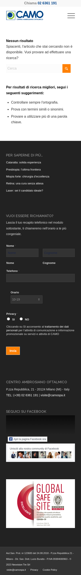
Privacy (12, 313)
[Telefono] (40, 278)
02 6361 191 (47, 3)
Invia (13, 350)
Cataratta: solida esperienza (23, 162)
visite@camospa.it (53, 395)
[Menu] (69, 15)
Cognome (49, 263)
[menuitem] (69, 15)
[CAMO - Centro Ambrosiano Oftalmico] (33, 15)
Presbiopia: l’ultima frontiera (23, 169)
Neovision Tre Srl (21, 564)
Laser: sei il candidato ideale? (24, 190)
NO (27, 319)
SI (13, 319)
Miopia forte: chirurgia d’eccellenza (27, 176)
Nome (11, 245)
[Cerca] (38, 68)
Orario (15, 292)
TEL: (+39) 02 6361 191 (22, 395)
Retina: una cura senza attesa (24, 183)
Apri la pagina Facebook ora (27, 439)
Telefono (12, 271)
